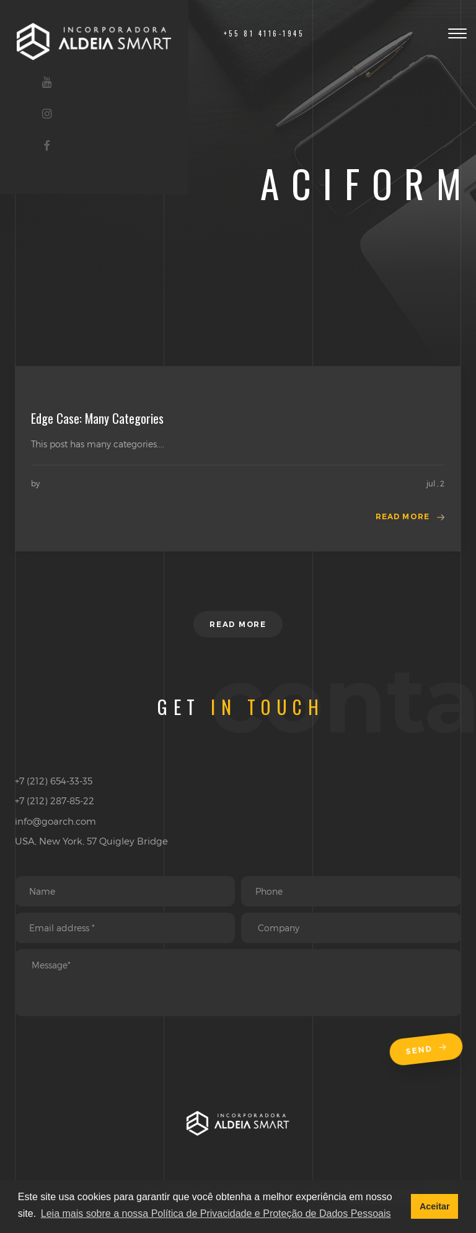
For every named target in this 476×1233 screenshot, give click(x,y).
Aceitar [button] (435, 1206)
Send (425, 1050)
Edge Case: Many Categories (97, 418)
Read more (403, 516)
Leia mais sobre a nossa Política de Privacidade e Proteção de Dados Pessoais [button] (216, 1213)
